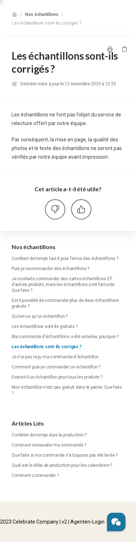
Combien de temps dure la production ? (49, 435)
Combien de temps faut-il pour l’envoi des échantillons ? (65, 258)
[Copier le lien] (124, 49)
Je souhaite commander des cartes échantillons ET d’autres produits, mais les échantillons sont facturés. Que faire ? (64, 284)
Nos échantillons (41, 14)
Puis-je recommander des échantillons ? (50, 268)
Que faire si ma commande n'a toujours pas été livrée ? (65, 455)
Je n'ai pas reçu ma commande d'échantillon (55, 356)
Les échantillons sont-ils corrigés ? (46, 23)
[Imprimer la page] (110, 49)
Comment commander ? (35, 475)
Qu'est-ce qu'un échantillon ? (39, 316)
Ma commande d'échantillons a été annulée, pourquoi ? (65, 336)
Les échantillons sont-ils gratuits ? (44, 326)
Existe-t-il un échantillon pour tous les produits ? (57, 377)
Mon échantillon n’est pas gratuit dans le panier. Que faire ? (67, 390)
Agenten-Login (87, 522)
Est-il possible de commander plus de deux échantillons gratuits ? (65, 303)
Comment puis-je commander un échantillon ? (56, 367)
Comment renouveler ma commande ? (49, 445)
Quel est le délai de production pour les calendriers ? (62, 465)
